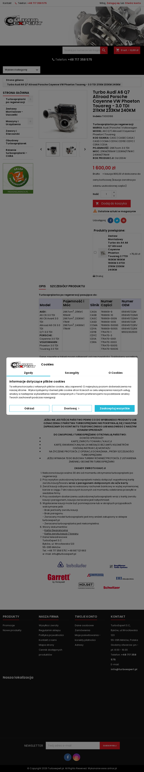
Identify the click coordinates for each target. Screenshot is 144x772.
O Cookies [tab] (116, 373)
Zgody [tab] (28, 373)
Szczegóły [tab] (72, 373)
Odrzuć (29, 408)
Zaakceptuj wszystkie (115, 408)
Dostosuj (72, 408)
